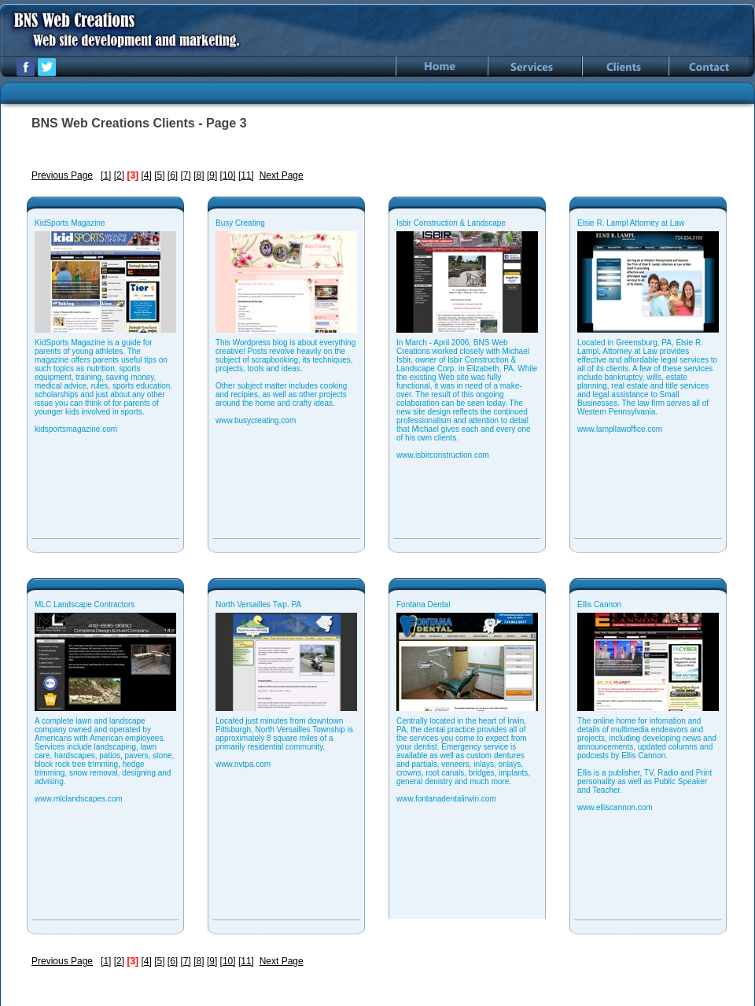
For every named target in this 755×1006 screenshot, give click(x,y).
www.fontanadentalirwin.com (446, 798)
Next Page (282, 175)
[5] (159, 175)
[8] (198, 175)
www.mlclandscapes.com (79, 798)
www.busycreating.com (255, 420)
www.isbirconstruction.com (442, 455)
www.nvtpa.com (243, 764)
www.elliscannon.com (615, 807)
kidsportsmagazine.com (76, 429)
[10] (228, 175)
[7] (186, 175)
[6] (173, 175)
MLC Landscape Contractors (84, 604)
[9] (212, 175)
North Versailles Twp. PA (258, 604)
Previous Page (62, 175)
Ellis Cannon (599, 604)
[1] (106, 175)
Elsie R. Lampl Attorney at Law (630, 223)
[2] (119, 175)
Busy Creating (240, 223)
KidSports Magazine (70, 223)
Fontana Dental (423, 604)
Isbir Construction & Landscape (451, 223)
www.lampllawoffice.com (619, 429)
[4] (146, 175)
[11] (246, 175)
